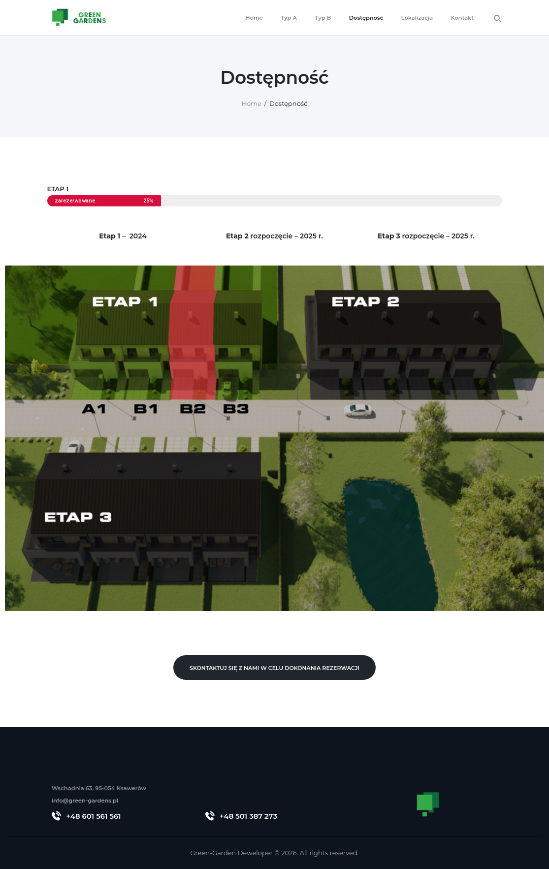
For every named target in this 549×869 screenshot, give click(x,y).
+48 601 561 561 (93, 816)
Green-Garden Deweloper (231, 853)
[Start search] (498, 19)
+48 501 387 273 (248, 816)
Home (251, 103)
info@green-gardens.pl (85, 800)
